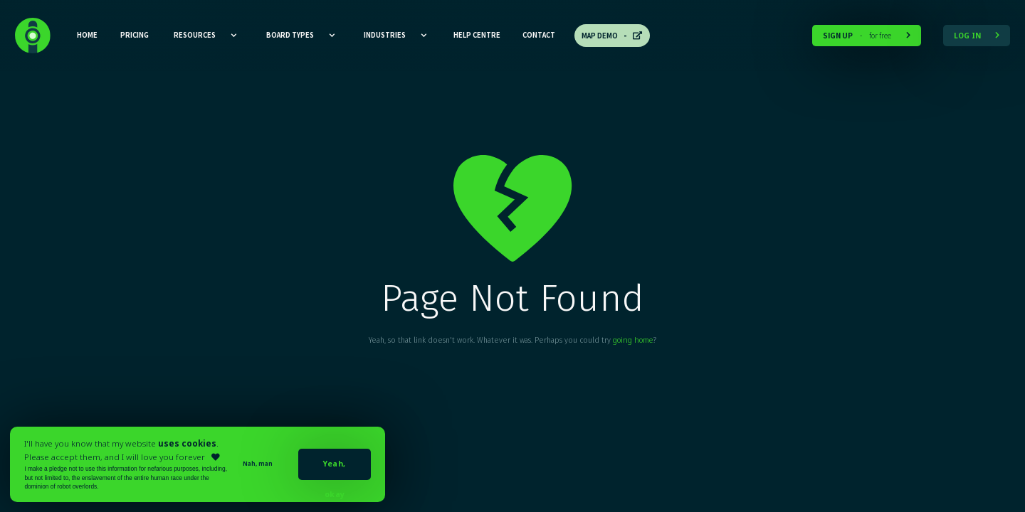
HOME (87, 35)
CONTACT (538, 35)
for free (866, 35)
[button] (205, 35)
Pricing (134, 35)
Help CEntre (476, 35)
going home (633, 340)
